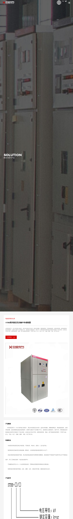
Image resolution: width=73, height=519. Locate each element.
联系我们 (11, 337)
